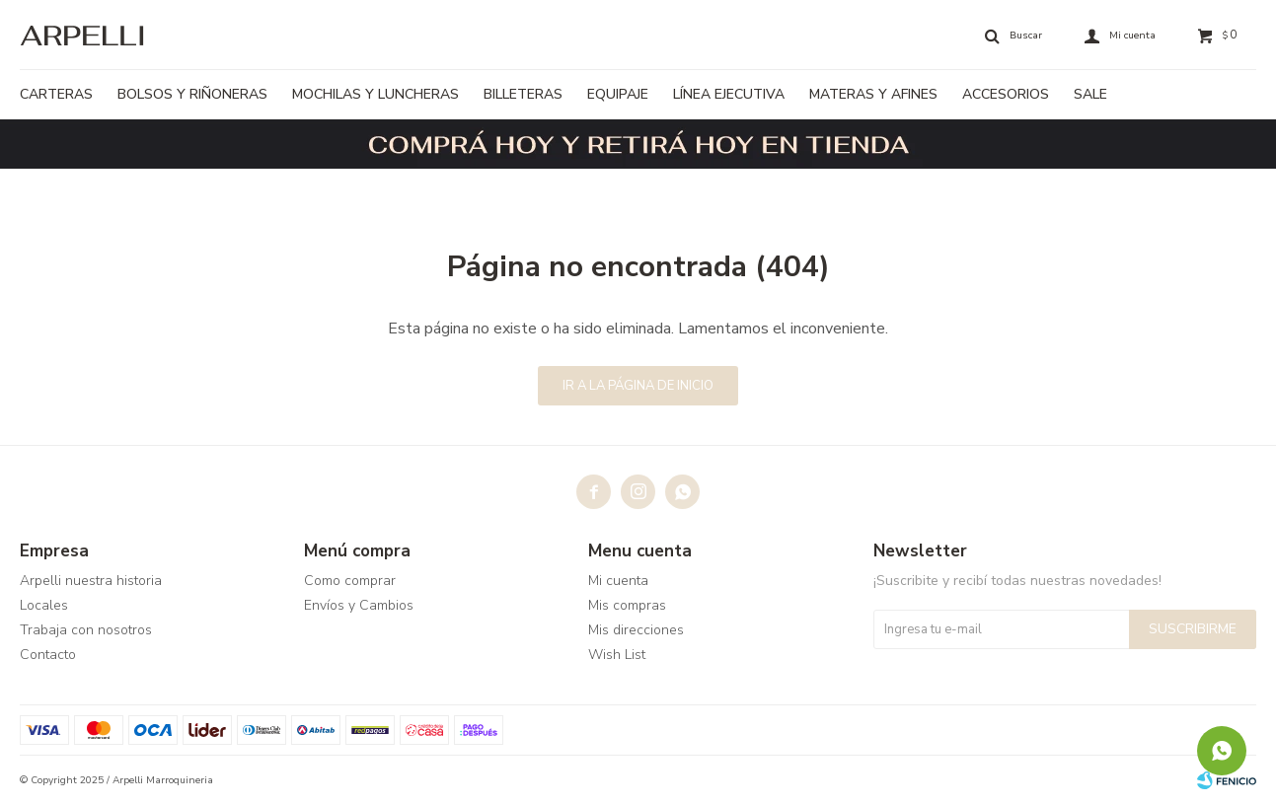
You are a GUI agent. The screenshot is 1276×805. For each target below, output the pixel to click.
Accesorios (1005, 94)
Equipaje (617, 94)
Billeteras (523, 94)
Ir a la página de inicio (638, 386)
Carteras (56, 94)
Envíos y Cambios (358, 605)
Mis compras (627, 605)
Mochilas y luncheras (375, 94)
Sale (1090, 94)
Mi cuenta (618, 580)
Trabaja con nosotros (86, 630)
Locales (44, 605)
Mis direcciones (636, 630)
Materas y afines (873, 94)
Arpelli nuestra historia (91, 580)
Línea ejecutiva (729, 94)
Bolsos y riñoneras (192, 94)
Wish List (616, 654)
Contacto (48, 654)
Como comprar (350, 580)
